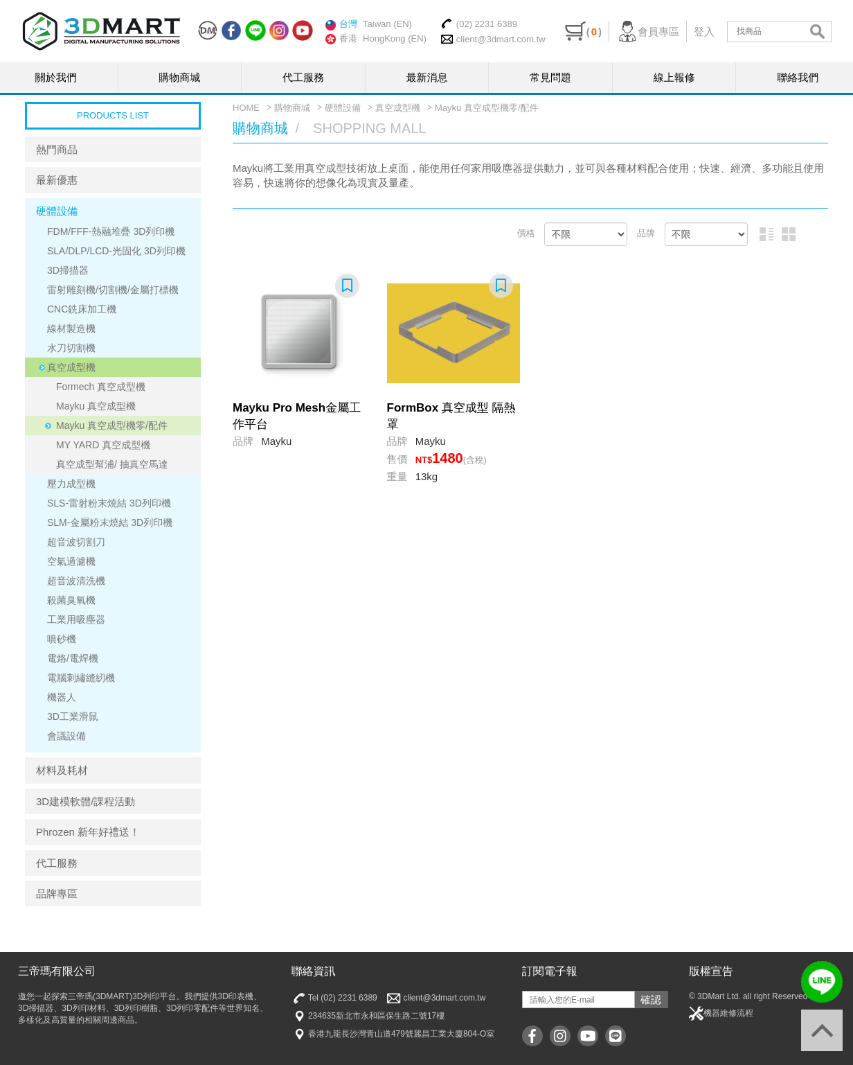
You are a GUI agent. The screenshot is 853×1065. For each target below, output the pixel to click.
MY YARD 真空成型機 (103, 444)
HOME (246, 108)
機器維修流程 (721, 1013)
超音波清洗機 (76, 580)
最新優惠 (57, 180)
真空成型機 (71, 367)
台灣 (341, 24)
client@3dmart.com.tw (493, 39)
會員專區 (647, 31)
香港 (341, 38)
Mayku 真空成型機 (96, 406)
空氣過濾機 (71, 561)
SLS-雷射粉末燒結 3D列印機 (109, 503)
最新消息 (427, 77)
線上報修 (674, 77)
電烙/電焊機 (72, 658)
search (817, 31)
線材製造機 (71, 328)
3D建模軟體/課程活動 (85, 801)
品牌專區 (57, 893)
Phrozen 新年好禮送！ (88, 832)
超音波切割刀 (76, 541)
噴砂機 (61, 638)
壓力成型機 (71, 483)
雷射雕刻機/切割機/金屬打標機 (113, 289)
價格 (526, 233)
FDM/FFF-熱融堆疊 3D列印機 (110, 231)
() (583, 31)
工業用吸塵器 (76, 619)
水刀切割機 (71, 347)
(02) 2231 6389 (478, 23)
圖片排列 (789, 234)
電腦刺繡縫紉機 (81, 677)
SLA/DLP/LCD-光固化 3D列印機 (116, 250)
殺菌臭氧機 (71, 600)
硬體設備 (57, 211)
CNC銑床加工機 (81, 309)
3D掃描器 (68, 270)
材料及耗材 (62, 770)
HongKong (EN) (394, 38)
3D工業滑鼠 (72, 716)
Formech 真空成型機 (100, 386)
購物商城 (179, 77)
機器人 (61, 697)
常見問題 (550, 77)
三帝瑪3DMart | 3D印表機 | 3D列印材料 (101, 31)
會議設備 (66, 735)
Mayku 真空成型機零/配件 (112, 425)
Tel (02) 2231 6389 (334, 998)
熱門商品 (57, 149)
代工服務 (303, 77)
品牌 (646, 233)
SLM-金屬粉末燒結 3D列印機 (109, 522)
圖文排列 (766, 234)
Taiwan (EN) (387, 24)
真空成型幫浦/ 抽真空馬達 (112, 464)
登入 (704, 31)
